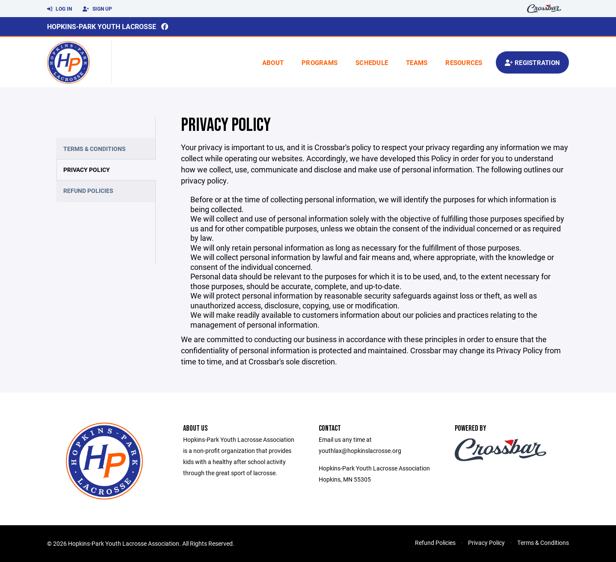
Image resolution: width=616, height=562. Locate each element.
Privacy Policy (86, 170)
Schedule (371, 62)
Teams (416, 62)
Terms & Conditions (94, 149)
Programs (320, 62)
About (273, 62)
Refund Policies (88, 190)
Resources (463, 62)
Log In (59, 9)
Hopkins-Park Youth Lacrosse (101, 26)
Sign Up (97, 9)
